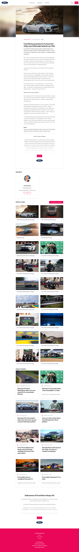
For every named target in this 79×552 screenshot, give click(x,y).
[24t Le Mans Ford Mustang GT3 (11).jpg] (51, 337)
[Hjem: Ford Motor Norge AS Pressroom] (5, 3)
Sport (28, 131)
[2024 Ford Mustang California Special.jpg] (27, 211)
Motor (49, 131)
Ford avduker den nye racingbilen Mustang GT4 (25, 478)
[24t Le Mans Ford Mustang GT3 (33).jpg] (27, 283)
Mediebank (39, 2)
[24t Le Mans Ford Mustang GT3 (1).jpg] (51, 301)
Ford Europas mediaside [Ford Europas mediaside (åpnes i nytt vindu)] (39, 543)
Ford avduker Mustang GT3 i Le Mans (51, 478)
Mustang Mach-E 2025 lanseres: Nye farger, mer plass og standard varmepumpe (51, 449)
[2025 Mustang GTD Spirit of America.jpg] (27, 247)
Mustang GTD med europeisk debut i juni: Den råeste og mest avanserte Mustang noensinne (27, 419)
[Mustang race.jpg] (27, 229)
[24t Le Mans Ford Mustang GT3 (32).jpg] (51, 283)
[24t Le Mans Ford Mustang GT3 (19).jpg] (51, 319)
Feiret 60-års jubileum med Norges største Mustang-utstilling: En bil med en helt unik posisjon (26, 450)
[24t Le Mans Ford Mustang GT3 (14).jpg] (27, 355)
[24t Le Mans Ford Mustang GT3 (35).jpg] (51, 265)
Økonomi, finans (39, 129)
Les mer (39, 156)
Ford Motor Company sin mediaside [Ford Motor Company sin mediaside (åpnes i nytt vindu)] (39, 545)
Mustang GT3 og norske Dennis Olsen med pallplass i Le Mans (51, 389)
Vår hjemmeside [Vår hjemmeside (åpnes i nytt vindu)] (39, 542)
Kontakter (47, 2)
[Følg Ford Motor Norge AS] (76, 2)
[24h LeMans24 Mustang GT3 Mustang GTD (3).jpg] (27, 301)
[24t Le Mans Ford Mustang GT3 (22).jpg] (27, 319)
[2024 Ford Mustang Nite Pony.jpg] (51, 211)
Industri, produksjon (43, 131)
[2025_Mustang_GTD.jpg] (51, 229)
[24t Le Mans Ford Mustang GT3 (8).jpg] (51, 355)
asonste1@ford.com (27, 192)
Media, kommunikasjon (34, 131)
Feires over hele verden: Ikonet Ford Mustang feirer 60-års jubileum (51, 419)
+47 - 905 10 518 (27, 194)
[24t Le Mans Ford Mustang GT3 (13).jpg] (27, 337)
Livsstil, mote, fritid (47, 129)
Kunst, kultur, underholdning (29, 129)
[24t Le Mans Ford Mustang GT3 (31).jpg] (27, 265)
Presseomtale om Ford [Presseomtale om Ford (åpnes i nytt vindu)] (39, 547)
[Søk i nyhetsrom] (72, 3)
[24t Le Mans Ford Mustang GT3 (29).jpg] (51, 247)
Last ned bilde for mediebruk (56, 202)
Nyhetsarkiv (32, 2)
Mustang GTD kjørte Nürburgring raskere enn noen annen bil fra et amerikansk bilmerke (26, 391)
